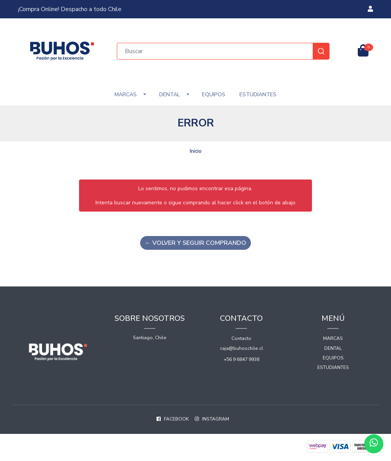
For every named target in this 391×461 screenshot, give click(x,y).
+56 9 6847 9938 (241, 359)
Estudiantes (257, 94)
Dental (169, 94)
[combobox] (223, 51)
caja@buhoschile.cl (241, 348)
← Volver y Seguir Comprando (195, 243)
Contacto (241, 338)
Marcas (126, 94)
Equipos (213, 94)
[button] (370, 9)
